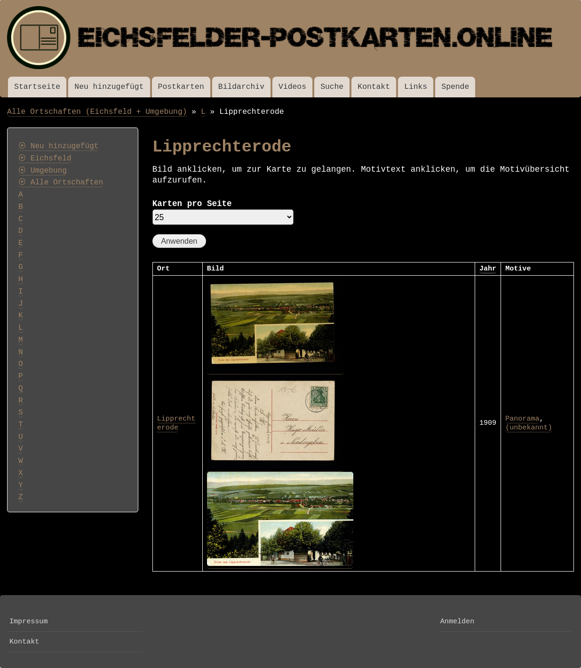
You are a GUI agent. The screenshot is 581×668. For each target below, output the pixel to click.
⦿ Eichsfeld (45, 158)
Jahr (487, 268)
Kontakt (374, 86)
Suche (331, 86)
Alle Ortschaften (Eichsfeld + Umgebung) (97, 111)
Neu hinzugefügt (108, 86)
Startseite (37, 86)
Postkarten (181, 86)
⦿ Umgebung (42, 171)
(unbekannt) (528, 427)
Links (415, 86)
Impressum (28, 621)
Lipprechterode (176, 423)
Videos (292, 86)
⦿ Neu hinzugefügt (58, 146)
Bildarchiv (241, 86)
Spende (455, 86)
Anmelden (457, 621)
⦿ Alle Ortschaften (60, 182)
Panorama (522, 418)
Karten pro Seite (192, 203)
